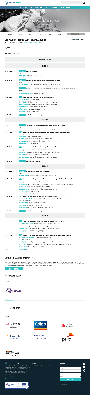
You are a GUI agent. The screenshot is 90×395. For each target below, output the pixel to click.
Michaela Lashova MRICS (28, 237)
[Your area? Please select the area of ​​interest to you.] (70, 376)
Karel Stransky (22, 156)
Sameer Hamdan (23, 230)
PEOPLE (46, 7)
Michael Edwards (23, 184)
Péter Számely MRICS (24, 157)
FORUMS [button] (25, 7)
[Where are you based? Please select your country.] (70, 374)
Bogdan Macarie (23, 207)
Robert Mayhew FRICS (24, 92)
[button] (75, 39)
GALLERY (61, 7)
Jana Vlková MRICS (23, 129)
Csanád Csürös (22, 75)
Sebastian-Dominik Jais (24, 106)
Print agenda (8, 53)
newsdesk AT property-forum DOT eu (13, 376)
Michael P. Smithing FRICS (25, 93)
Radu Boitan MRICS (23, 202)
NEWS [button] (19, 7)
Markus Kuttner (23, 109)
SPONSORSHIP (53, 7)
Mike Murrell (22, 244)
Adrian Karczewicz (23, 141)
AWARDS (31, 7)
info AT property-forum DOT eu (41, 369)
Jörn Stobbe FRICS (23, 175)
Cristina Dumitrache (24, 242)
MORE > (6, 378)
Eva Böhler (21, 138)
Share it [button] (83, 39)
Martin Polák (22, 154)
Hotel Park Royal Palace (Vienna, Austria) (31, 42)
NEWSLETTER (69, 7)
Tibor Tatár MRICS (23, 191)
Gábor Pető (21, 231)
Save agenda (16, 53)
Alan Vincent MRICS (24, 193)
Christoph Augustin (23, 241)
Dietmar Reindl (22, 143)
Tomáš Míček (22, 152)
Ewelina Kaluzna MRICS (25, 140)
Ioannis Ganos (22, 205)
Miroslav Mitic (22, 186)
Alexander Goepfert (24, 104)
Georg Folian (22, 226)
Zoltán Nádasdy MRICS (24, 189)
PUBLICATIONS (38, 7)
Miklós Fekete (25, 181)
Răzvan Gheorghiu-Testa (28, 198)
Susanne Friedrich (23, 228)
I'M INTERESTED (14, 269)
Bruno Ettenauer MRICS (24, 204)
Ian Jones (21, 108)
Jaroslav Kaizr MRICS (27, 149)
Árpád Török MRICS (23, 246)
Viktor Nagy (22, 188)
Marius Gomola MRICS (27, 223)
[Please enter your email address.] (70, 371)
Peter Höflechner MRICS (25, 77)
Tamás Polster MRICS (24, 84)
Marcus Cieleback (23, 102)
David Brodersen (23, 136)
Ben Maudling (22, 111)
